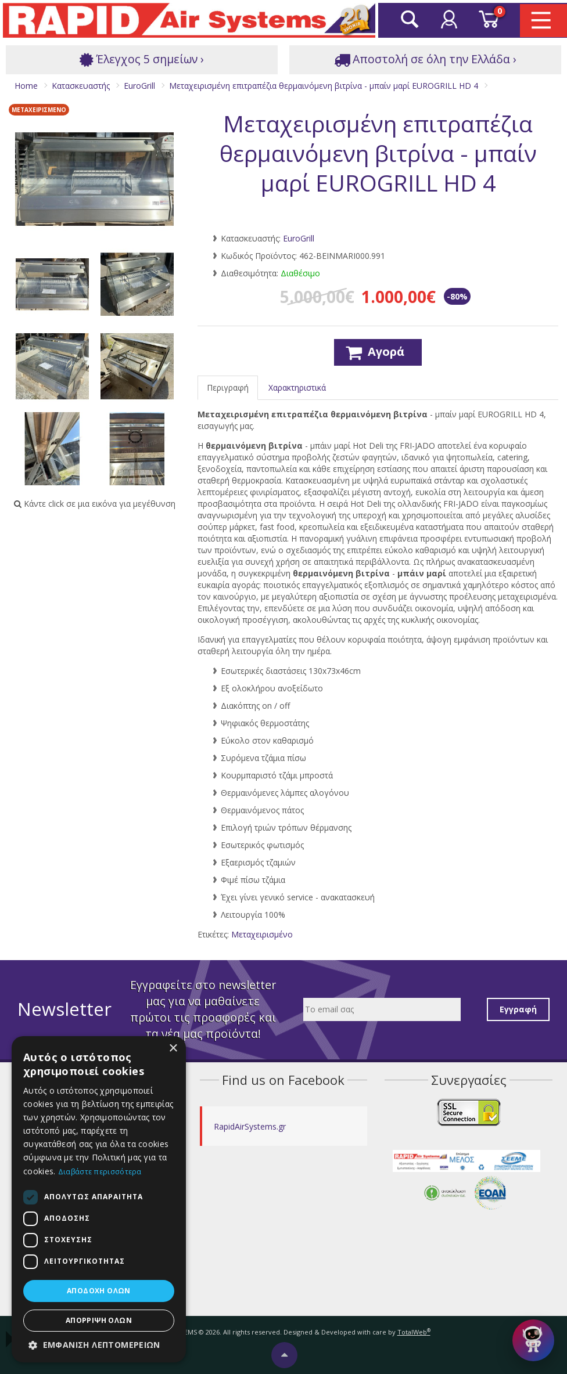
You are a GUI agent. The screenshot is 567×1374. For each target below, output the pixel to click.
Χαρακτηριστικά (297, 387)
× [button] (172, 1048)
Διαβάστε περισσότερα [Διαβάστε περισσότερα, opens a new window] (100, 1172)
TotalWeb (413, 1332)
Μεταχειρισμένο (262, 934)
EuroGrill (298, 238)
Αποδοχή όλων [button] (99, 1291)
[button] (98, 1345)
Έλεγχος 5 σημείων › (142, 59)
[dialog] (99, 1199)
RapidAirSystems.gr (250, 1126)
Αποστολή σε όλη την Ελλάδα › (425, 59)
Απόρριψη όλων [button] (99, 1320)
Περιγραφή (228, 387)
